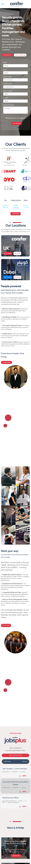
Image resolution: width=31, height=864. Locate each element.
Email (4, 69)
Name (5, 62)
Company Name (7, 84)
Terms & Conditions (18, 118)
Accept (9, 118)
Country (5, 98)
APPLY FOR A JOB (20, 55)
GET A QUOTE (7, 55)
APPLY (24, 776)
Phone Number (7, 76)
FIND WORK (17, 253)
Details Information (8, 105)
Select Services (7, 91)
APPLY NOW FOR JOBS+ (15, 755)
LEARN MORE (15, 213)
